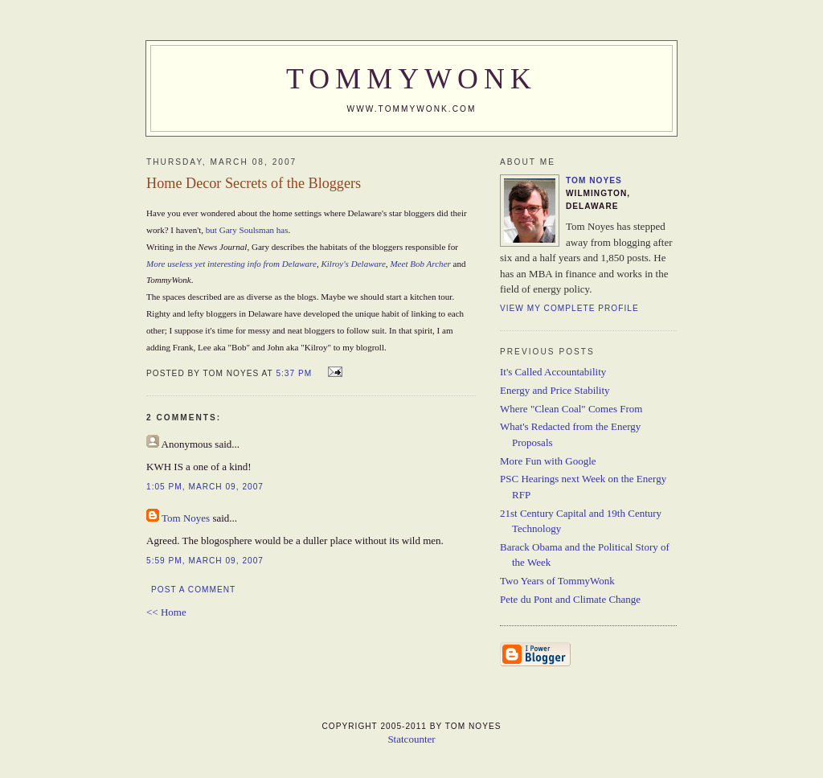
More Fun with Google (548, 461)
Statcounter (411, 739)
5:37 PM (294, 373)
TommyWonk (411, 79)
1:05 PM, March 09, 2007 (205, 486)
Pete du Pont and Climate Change (570, 599)
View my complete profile (569, 308)
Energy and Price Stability (555, 390)
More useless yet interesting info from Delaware (231, 263)
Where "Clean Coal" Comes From (571, 409)
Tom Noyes (186, 518)
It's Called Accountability (553, 372)
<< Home (166, 612)
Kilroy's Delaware (353, 263)
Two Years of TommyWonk (557, 581)
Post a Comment (193, 589)
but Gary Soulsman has (247, 230)
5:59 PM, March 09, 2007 (205, 560)
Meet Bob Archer (420, 263)
